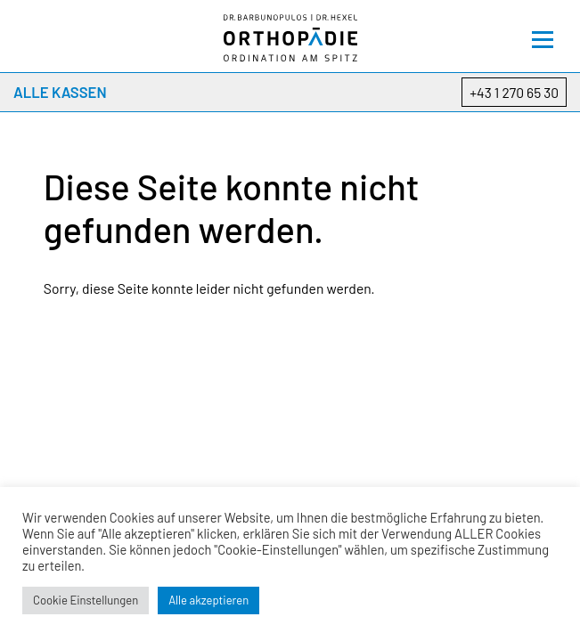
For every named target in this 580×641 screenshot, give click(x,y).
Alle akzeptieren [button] (208, 600)
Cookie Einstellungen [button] (85, 600)
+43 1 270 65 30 (514, 92)
